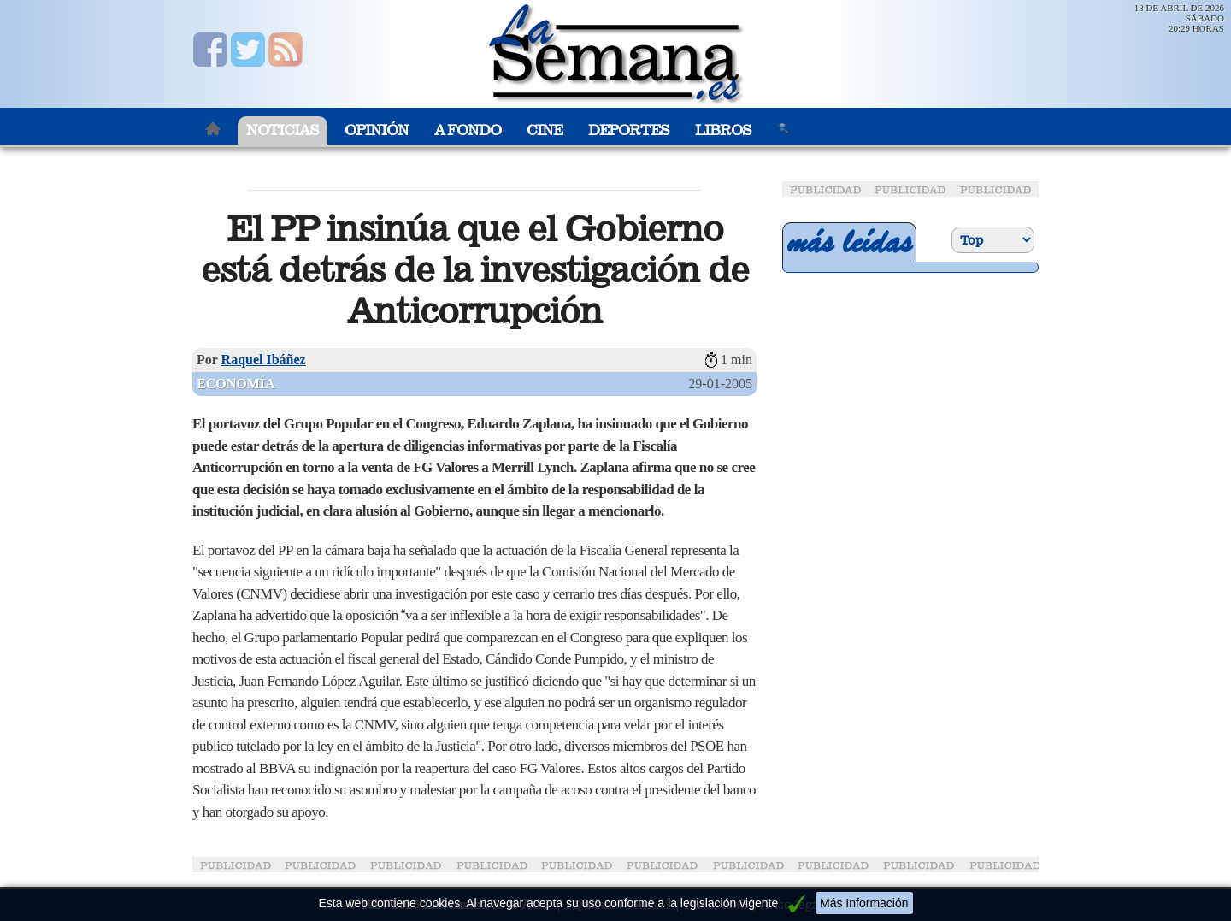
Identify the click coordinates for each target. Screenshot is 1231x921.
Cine (544, 130)
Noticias (282, 130)
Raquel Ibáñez (263, 359)
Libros (723, 130)
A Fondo (467, 130)
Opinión (377, 130)
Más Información (864, 903)
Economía (236, 383)
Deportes (628, 130)
